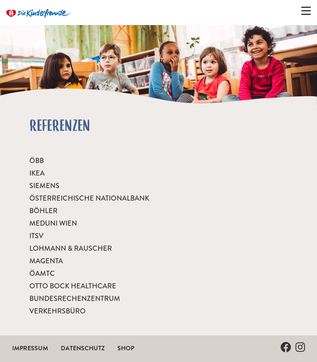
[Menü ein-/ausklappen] (306, 12)
